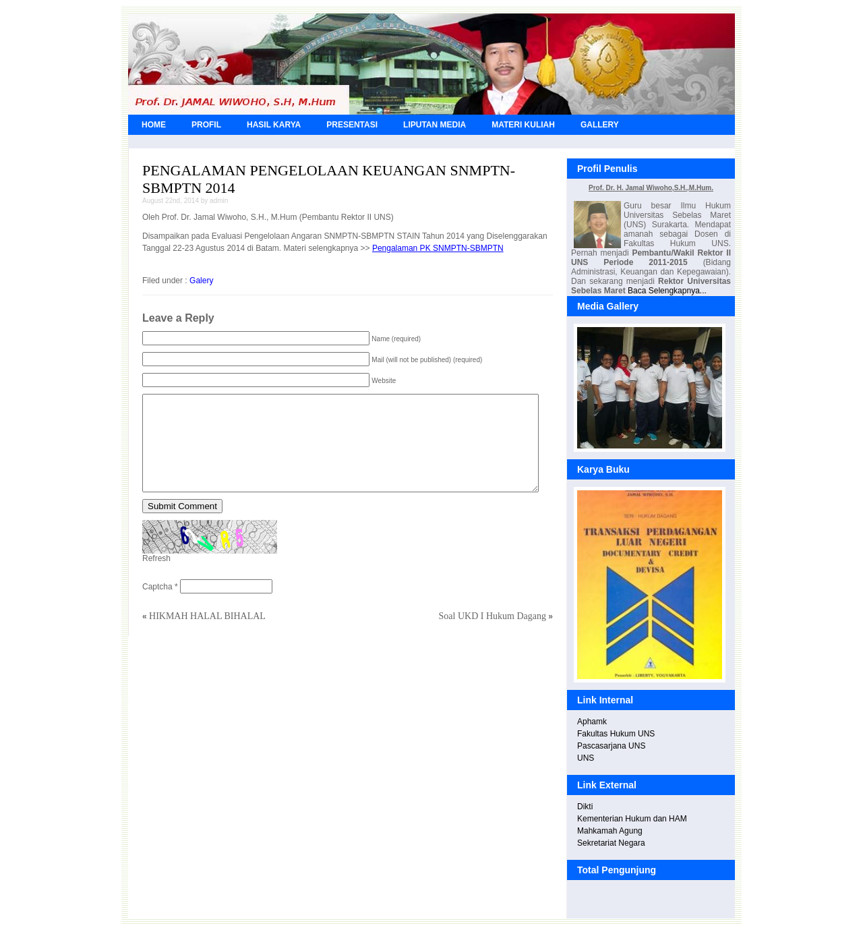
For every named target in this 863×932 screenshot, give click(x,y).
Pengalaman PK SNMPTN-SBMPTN (438, 248)
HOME (154, 124)
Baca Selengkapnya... (667, 290)
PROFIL (206, 124)
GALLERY (600, 124)
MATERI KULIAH (523, 124)
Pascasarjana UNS (611, 746)
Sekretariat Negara (611, 843)
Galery (201, 280)
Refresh (156, 558)
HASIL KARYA (274, 124)
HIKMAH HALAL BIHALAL (207, 616)
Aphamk (592, 721)
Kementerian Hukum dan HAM (632, 818)
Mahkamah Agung (610, 831)
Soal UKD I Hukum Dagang (492, 616)
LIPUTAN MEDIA (434, 124)
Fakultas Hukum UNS (616, 733)
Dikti (585, 806)
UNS (585, 758)
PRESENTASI (352, 124)
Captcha (157, 586)
